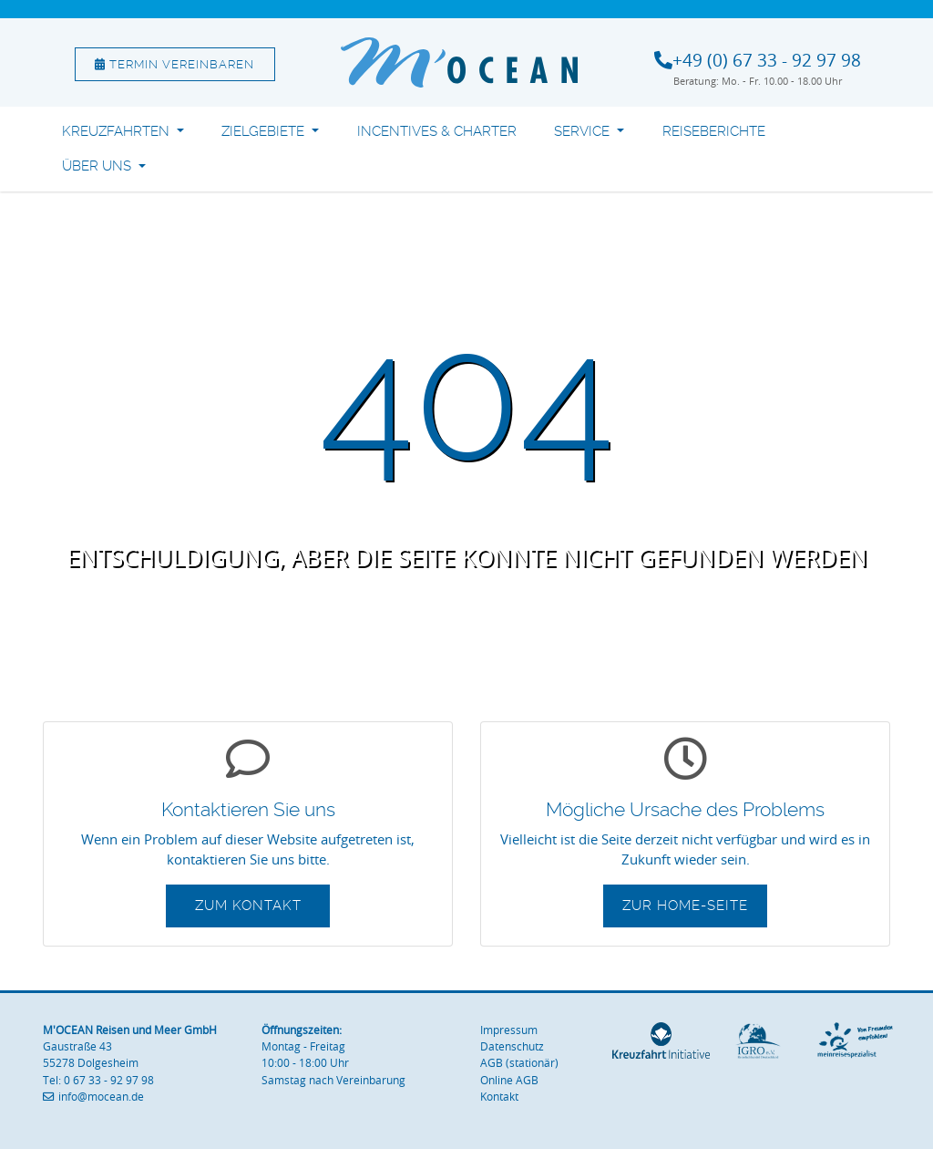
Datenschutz (512, 1046)
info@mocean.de (101, 1096)
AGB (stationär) (519, 1063)
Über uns (98, 166)
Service (583, 131)
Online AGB (509, 1080)
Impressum (509, 1030)
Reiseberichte (713, 131)
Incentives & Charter (437, 131)
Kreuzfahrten (117, 131)
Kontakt (499, 1096)
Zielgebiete (264, 131)
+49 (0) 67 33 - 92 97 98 (766, 60)
